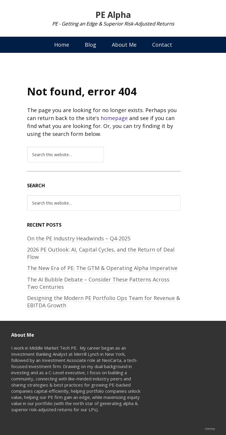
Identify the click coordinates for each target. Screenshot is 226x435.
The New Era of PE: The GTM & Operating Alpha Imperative (102, 268)
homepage (114, 118)
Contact (162, 44)
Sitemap (210, 428)
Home (61, 44)
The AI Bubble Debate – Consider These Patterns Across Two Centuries (98, 283)
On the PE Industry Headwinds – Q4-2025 (78, 238)
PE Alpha (113, 14)
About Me (124, 44)
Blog (90, 44)
